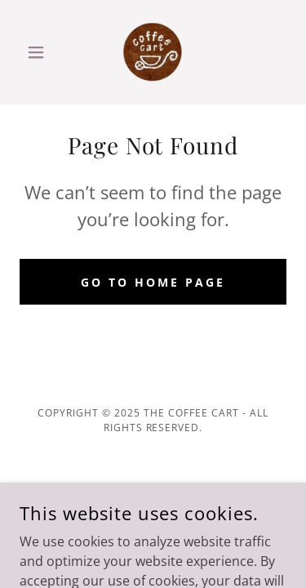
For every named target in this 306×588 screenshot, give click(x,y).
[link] (153, 52)
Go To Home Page (153, 282)
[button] (40, 52)
